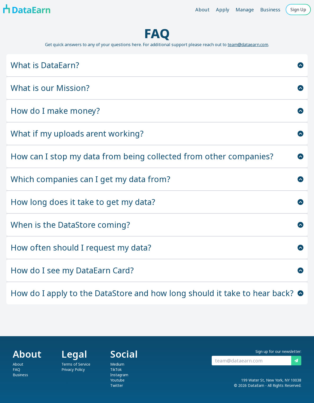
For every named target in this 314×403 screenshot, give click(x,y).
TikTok (116, 369)
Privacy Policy (73, 369)
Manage (245, 9)
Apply (222, 9)
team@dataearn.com (248, 44)
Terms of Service (75, 364)
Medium (117, 364)
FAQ (16, 369)
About (202, 9)
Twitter (116, 385)
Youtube (117, 380)
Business (270, 9)
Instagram (119, 374)
